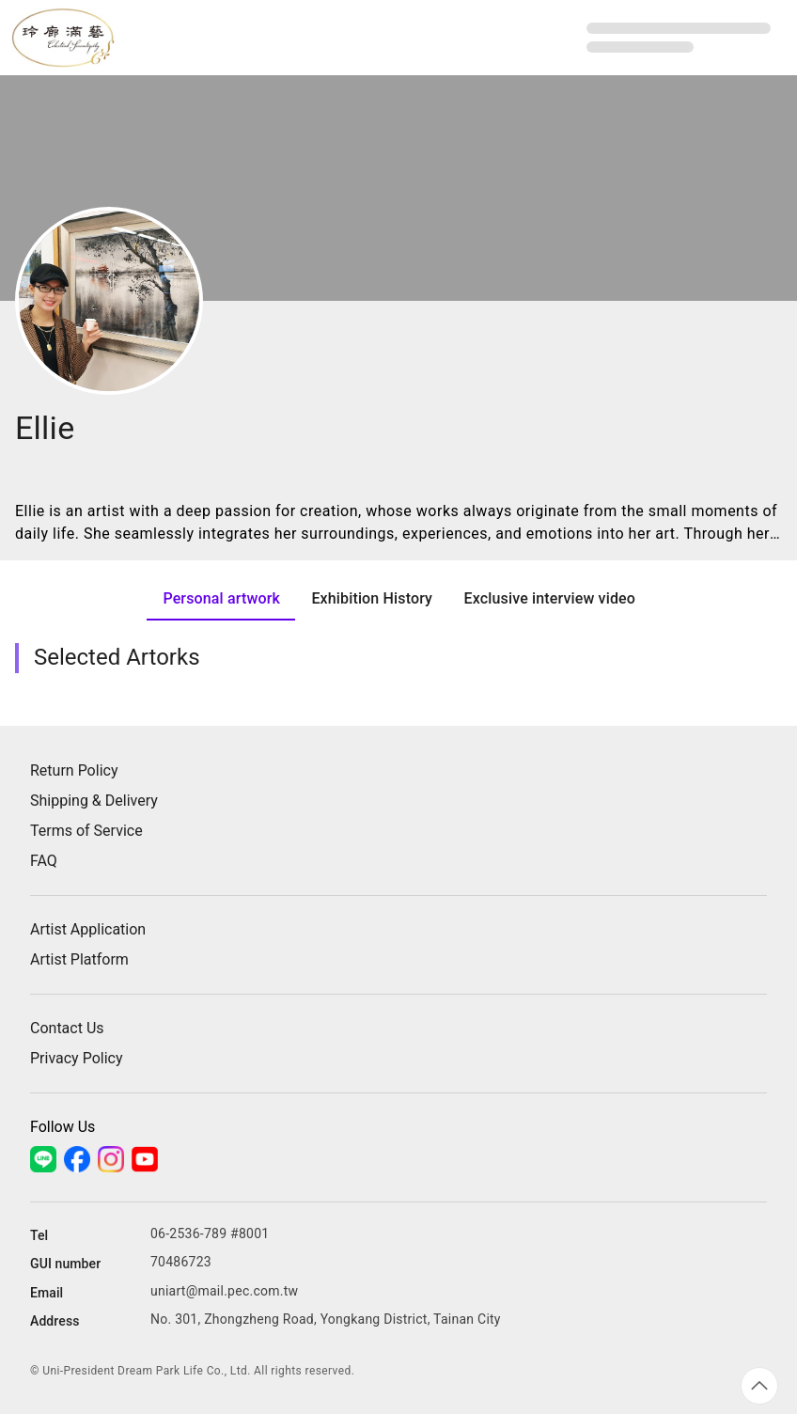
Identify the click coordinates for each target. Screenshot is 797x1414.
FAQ (43, 861)
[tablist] (398, 598)
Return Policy (73, 770)
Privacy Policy (76, 1058)
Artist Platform (79, 959)
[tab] (221, 598)
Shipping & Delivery (94, 800)
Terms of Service (86, 831)
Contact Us (67, 1028)
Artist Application (88, 929)
